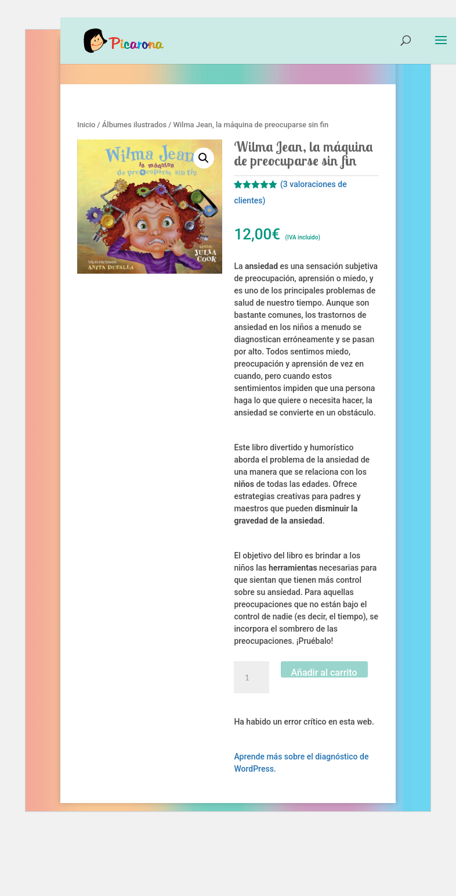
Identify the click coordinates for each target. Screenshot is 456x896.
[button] (203, 158)
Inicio (86, 124)
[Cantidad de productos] (251, 677)
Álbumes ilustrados (134, 124)
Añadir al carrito (324, 672)
